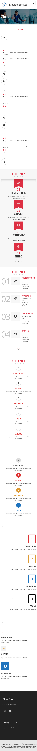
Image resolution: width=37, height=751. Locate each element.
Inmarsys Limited (18, 4)
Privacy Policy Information (9, 704)
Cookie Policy (6, 716)
